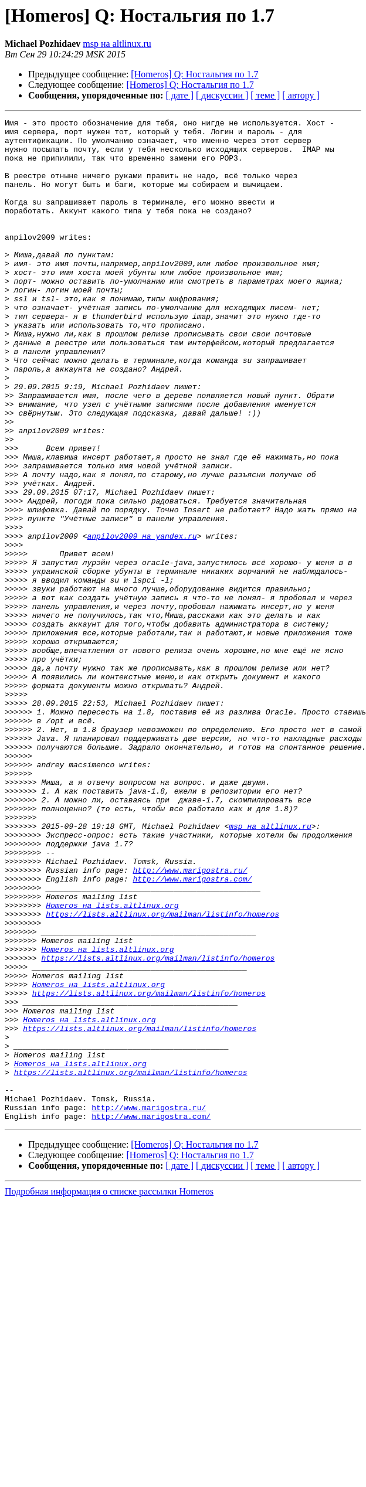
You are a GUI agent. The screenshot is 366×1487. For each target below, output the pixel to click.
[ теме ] (265, 95)
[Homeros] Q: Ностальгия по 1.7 (194, 74)
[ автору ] (300, 95)
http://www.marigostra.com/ (192, 1031)
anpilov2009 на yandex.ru (141, 620)
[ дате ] (179, 95)
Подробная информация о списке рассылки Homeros (109, 1392)
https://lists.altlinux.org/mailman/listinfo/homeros (162, 1074)
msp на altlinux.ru (117, 44)
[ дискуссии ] (222, 95)
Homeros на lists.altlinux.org (112, 1063)
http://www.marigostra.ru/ (190, 1021)
